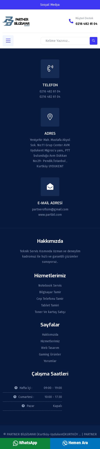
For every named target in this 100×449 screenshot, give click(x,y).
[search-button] (93, 41)
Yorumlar (50, 361)
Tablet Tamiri (50, 305)
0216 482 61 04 (86, 24)
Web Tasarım (50, 348)
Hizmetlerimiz (50, 341)
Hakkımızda (50, 334)
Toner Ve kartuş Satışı (50, 312)
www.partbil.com (50, 215)
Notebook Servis (50, 285)
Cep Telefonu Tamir (50, 298)
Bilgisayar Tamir (50, 292)
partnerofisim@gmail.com (50, 209)
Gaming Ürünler (50, 354)
